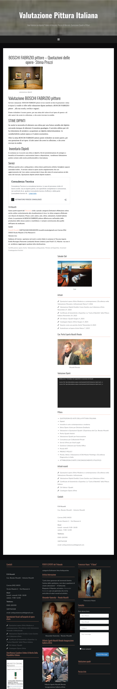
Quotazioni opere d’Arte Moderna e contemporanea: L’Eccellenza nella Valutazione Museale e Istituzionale (92, 102)
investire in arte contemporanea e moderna (93, 223)
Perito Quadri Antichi (85, 234)
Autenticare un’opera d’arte (88, 134)
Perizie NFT (82, 249)
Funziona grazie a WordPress (15, 686)
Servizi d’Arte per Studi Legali (88, 243)
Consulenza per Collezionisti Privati (90, 240)
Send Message (102, 463)
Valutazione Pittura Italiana (58, 15)
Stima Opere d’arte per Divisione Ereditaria (93, 226)
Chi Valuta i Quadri (85, 122)
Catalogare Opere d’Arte (87, 125)
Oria (32, 686)
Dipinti (80, 219)
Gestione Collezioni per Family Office (91, 246)
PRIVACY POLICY (84, 252)
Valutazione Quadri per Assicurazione (91, 237)
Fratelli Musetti (13, 230)
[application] (93, 193)
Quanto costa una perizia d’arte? (90, 128)
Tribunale (28, 211)
